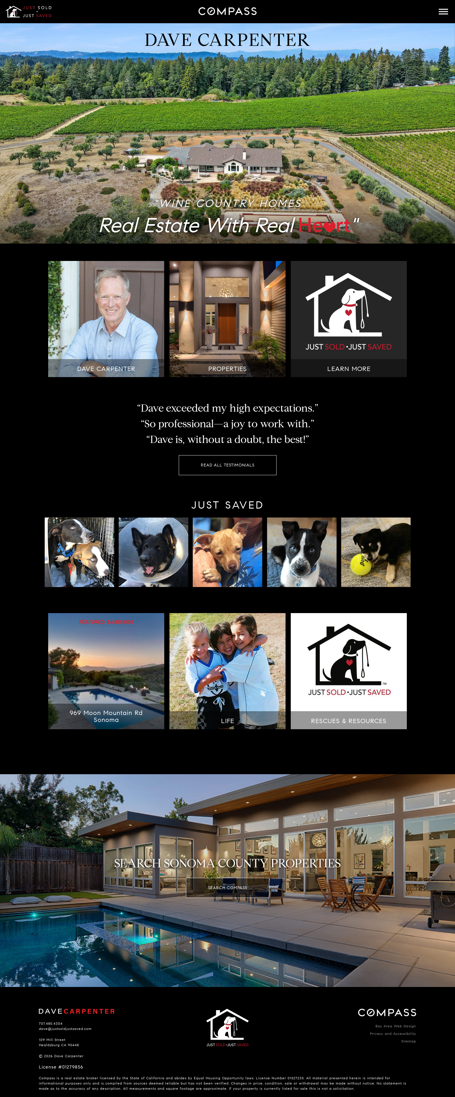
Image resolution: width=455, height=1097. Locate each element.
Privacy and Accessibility (393, 1033)
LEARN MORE (349, 369)
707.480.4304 (51, 1023)
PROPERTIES (227, 369)
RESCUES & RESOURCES (349, 721)
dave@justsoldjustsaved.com (65, 1028)
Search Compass (227, 887)
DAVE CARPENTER (106, 369)
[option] (227, 133)
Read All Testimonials (227, 465)
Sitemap (408, 1041)
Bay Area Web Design (395, 1026)
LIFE (227, 721)
